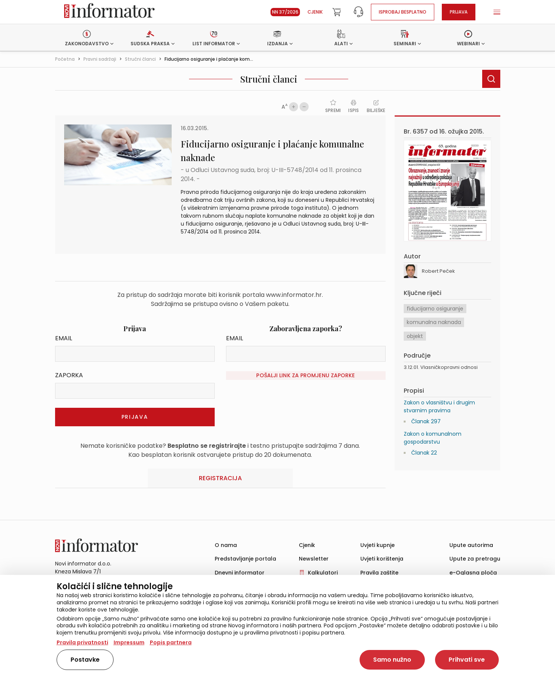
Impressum (129, 642)
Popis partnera (171, 642)
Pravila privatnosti (82, 642)
